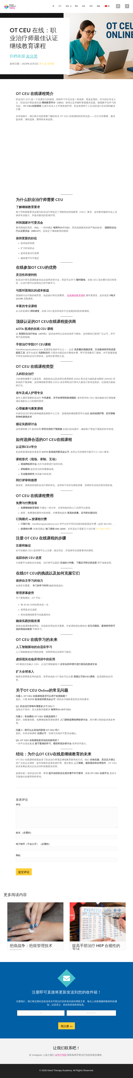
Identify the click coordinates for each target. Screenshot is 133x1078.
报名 (83, 6)
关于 (59, 6)
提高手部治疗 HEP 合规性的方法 (96, 947)
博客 (76, 6)
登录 (91, 6)
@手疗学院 (60, 1055)
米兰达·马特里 (46, 63)
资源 (67, 6)
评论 (18, 804)
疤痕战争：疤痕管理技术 (31, 946)
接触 (98, 6)
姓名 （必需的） (24, 832)
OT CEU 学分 (103, 529)
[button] (71, 6)
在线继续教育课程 (76, 295)
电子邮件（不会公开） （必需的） (33, 844)
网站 (18, 855)
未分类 (32, 56)
